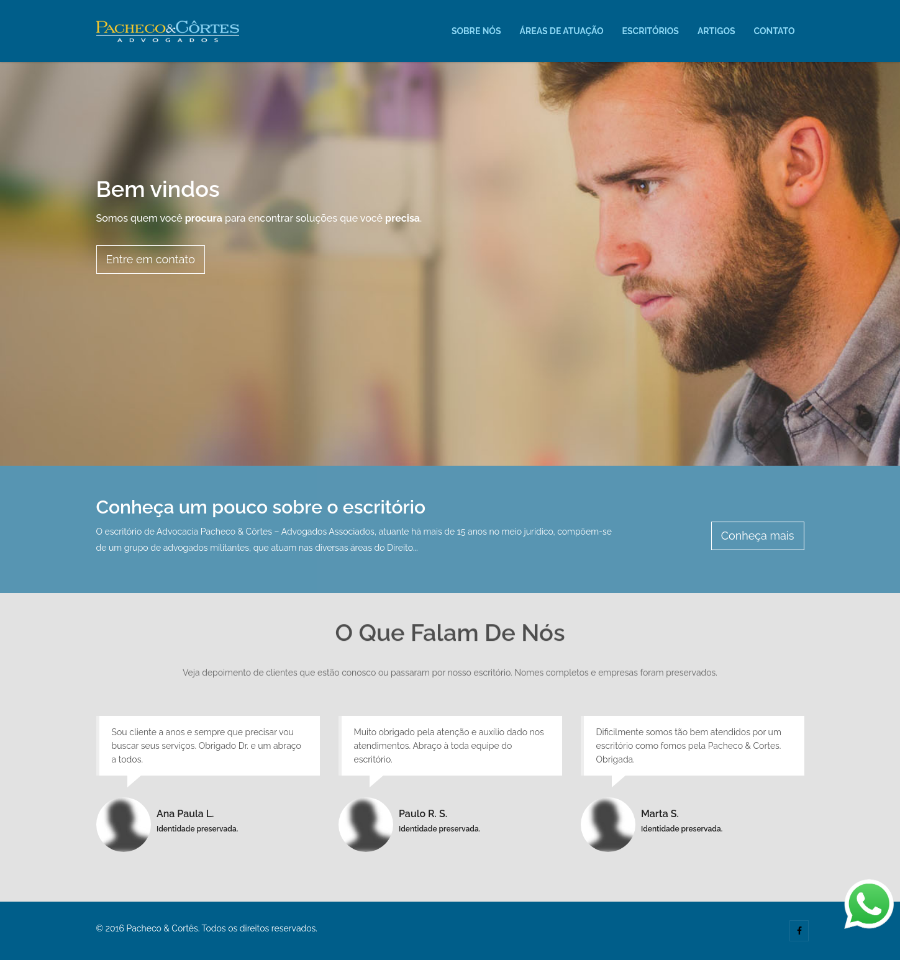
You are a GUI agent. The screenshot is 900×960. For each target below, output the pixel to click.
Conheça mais (757, 535)
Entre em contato (150, 259)
